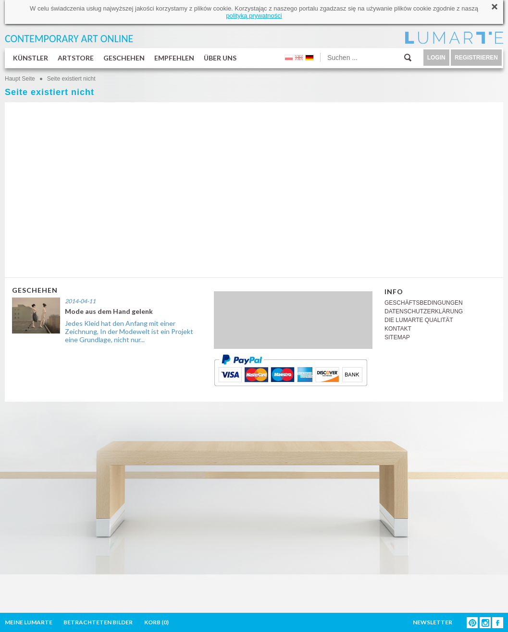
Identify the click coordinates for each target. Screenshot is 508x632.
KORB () (156, 622)
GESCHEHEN (124, 58)
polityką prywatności (254, 15)
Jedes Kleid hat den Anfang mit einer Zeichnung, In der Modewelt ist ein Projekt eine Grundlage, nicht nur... (129, 331)
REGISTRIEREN (476, 57)
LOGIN (436, 57)
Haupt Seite (20, 78)
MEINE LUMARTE (28, 622)
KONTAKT (397, 328)
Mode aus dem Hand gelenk (109, 311)
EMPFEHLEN (174, 58)
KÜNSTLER (30, 58)
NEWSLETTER (432, 622)
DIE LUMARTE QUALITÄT (418, 320)
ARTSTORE (76, 58)
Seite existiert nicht (71, 78)
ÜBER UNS (220, 58)
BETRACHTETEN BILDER (98, 622)
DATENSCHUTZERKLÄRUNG (423, 311)
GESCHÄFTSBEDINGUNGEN (423, 302)
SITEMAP (397, 337)
